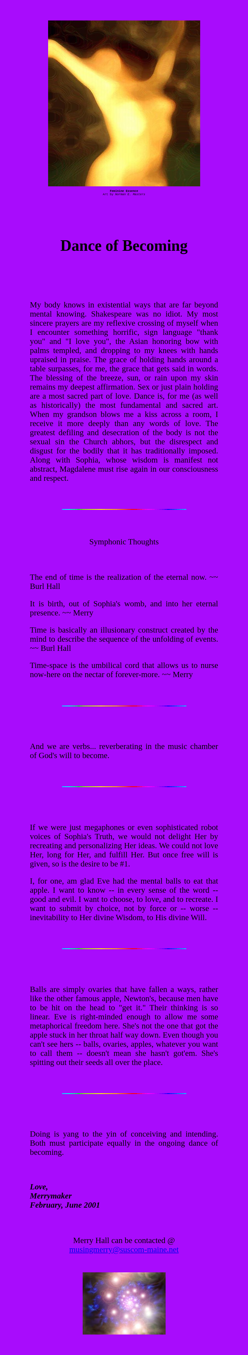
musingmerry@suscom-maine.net (124, 1249)
